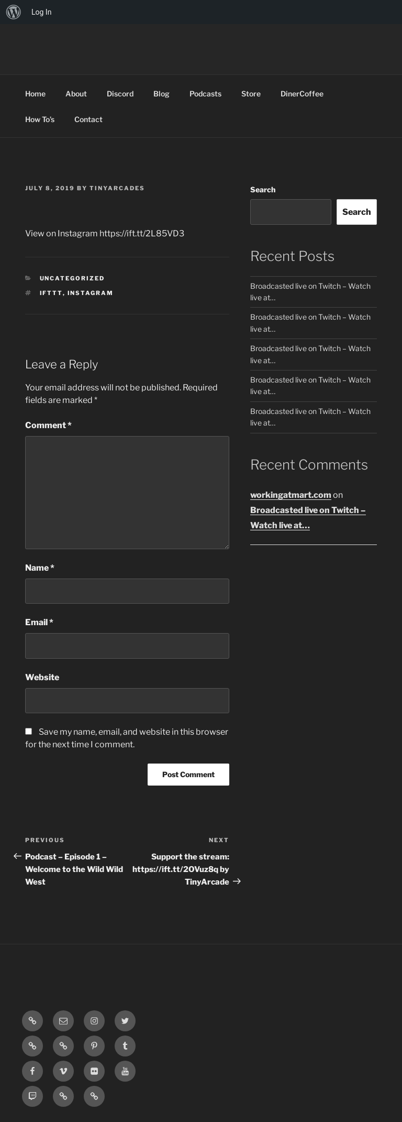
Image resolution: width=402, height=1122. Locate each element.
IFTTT (51, 293)
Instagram (91, 293)
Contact (88, 119)
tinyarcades (117, 188)
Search (262, 189)
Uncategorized (72, 278)
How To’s (39, 119)
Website (42, 677)
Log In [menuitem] (41, 12)
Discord (120, 93)
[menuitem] (13, 12)
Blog (161, 93)
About (76, 93)
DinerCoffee (302, 93)
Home (35, 93)
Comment (48, 425)
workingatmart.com (290, 495)
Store (251, 93)
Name (39, 568)
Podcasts (205, 93)
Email (39, 622)
